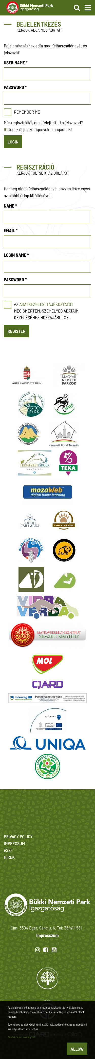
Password (15, 87)
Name (10, 206)
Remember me (27, 112)
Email (11, 230)
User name (16, 62)
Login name (16, 255)
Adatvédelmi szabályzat (21, 1037)
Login (13, 141)
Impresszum (47, 935)
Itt (6, 129)
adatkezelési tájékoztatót (46, 304)
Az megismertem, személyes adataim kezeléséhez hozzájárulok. (46, 310)
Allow (77, 1049)
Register (16, 331)
